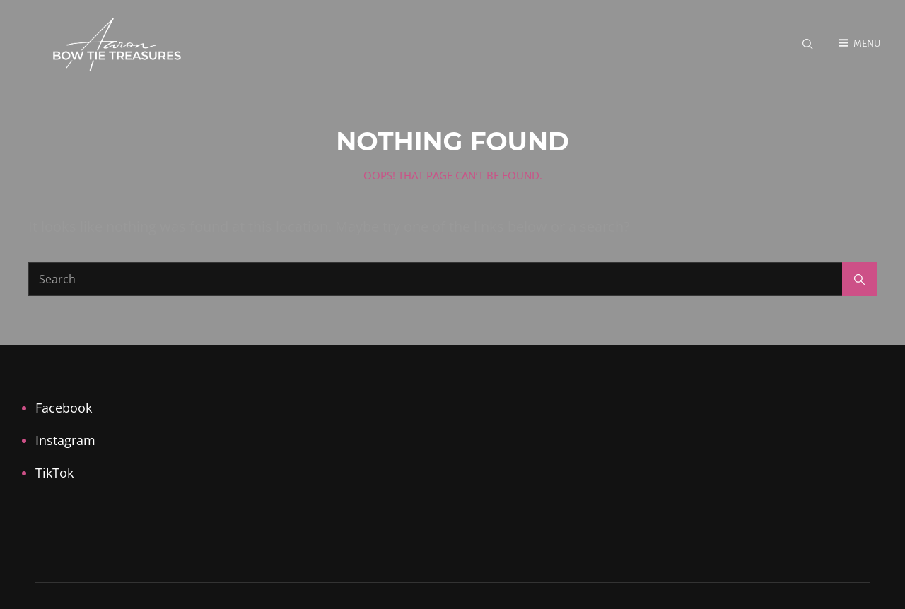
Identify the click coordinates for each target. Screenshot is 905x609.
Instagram (65, 440)
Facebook (63, 407)
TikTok (54, 472)
